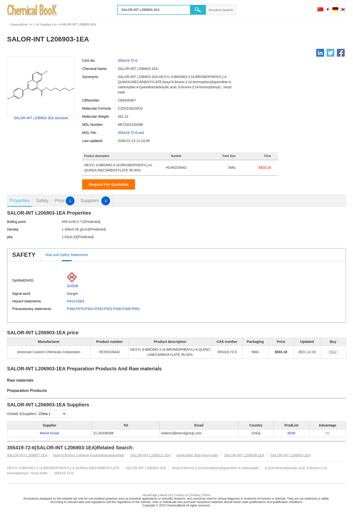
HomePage (149, 495)
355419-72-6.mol (131, 133)
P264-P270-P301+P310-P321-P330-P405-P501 (103, 309)
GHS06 (72, 286)
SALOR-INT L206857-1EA (27, 455)
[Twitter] (330, 53)
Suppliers (95, 200)
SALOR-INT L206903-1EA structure (41, 118)
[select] (52, 414)
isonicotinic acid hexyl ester (197, 455)
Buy (333, 352)
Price (65, 200)
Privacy (195, 495)
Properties (20, 200)
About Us (166, 495)
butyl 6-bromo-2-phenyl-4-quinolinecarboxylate (88, 455)
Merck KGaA (49, 433)
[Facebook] (341, 53)
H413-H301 (76, 301)
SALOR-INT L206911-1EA (150, 455)
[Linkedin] (320, 53)
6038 (291, 433)
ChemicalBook (19, 24)
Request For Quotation (109, 184)
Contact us (181, 495)
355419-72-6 (127, 61)
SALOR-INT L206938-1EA (244, 455)
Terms (206, 495)
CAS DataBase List (45, 24)
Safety (42, 200)
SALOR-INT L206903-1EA (290, 455)
